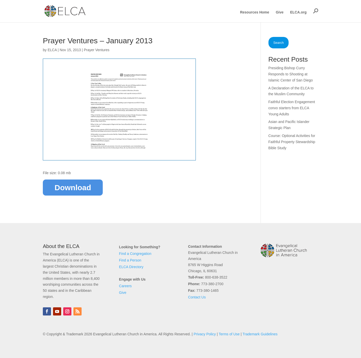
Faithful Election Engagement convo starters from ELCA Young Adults (291, 108)
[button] (315, 10)
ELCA (52, 50)
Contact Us (197, 297)
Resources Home (254, 12)
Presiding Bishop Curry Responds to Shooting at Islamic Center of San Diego (290, 74)
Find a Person (130, 260)
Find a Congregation (135, 254)
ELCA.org (298, 12)
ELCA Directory (131, 267)
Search (278, 43)
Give (279, 12)
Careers (125, 286)
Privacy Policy (205, 334)
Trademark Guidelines (259, 334)
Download (73, 187)
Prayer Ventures (96, 50)
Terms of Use (229, 334)
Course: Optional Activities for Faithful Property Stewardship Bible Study (291, 142)
